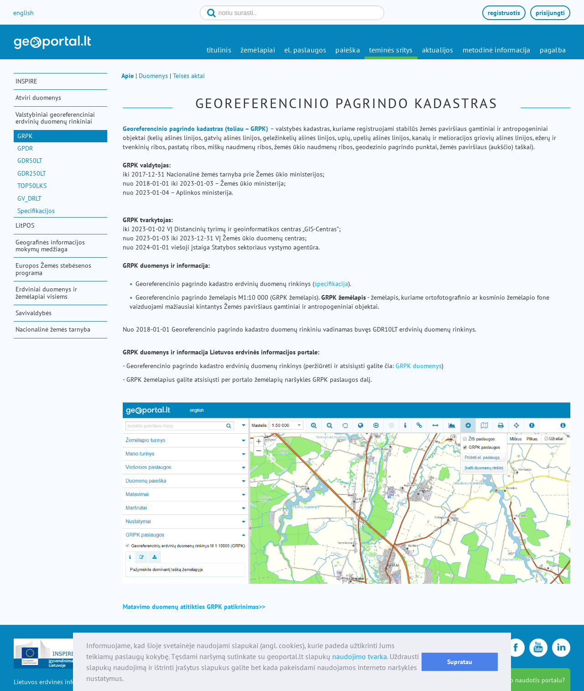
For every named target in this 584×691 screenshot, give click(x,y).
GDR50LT (29, 160)
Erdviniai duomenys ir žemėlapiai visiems (46, 292)
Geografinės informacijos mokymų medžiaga (50, 245)
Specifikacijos (36, 211)
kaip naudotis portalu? (533, 680)
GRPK (25, 136)
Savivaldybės (34, 313)
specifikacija (331, 284)
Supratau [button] (459, 661)
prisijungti (550, 13)
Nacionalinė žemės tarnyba (53, 329)
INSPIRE (26, 81)
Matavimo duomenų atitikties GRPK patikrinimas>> (195, 607)
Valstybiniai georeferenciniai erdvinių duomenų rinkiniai (55, 117)
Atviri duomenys (38, 98)
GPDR (25, 148)
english (23, 13)
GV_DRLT (29, 198)
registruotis (504, 13)
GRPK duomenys (419, 366)
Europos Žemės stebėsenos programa (53, 268)
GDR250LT (31, 173)
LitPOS (25, 225)
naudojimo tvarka (359, 656)
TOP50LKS (32, 186)
